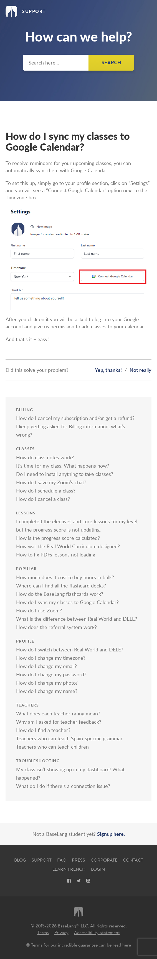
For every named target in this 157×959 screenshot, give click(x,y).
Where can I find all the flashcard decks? (61, 585)
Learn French (68, 869)
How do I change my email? (46, 666)
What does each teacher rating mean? (58, 713)
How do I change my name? (46, 691)
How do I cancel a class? (43, 499)
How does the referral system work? (56, 627)
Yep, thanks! (108, 369)
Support (42, 860)
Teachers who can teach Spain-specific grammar (69, 738)
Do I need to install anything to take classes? (64, 474)
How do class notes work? (45, 457)
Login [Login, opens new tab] (98, 869)
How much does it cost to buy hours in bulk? (65, 577)
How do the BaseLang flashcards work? (59, 594)
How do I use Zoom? (39, 610)
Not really (140, 369)
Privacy (61, 932)
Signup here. (111, 833)
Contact (133, 860)
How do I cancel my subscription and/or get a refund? (75, 418)
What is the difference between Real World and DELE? (76, 618)
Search (111, 62)
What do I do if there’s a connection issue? (63, 786)
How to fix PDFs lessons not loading (55, 554)
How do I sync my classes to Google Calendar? (67, 602)
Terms (43, 932)
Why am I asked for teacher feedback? (58, 721)
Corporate (104, 860)
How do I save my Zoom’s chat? (51, 482)
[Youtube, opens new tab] (88, 881)
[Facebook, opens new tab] (69, 881)
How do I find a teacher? (43, 730)
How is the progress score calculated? (58, 538)
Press (78, 860)
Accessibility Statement (97, 932)
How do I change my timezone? (50, 657)
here (126, 945)
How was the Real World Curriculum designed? (68, 546)
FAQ (61, 860)
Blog (20, 860)
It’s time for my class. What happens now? (62, 465)
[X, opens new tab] (79, 881)
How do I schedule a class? (45, 490)
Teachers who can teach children (52, 746)
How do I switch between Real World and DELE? (69, 649)
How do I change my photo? (47, 682)
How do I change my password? (51, 674)
